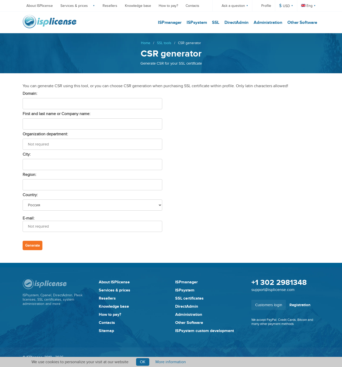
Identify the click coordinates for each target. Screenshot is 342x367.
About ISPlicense (39, 6)
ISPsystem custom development (204, 330)
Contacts (192, 6)
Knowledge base (138, 6)
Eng (307, 6)
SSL (215, 22)
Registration (300, 305)
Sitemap (106, 330)
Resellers (110, 6)
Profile (266, 6)
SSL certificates (189, 298)
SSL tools (164, 43)
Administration (268, 22)
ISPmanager (170, 22)
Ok (142, 361)
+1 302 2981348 (279, 282)
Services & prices (74, 6)
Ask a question (233, 6)
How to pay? (168, 6)
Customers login (268, 305)
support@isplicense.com (273, 289)
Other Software (302, 22)
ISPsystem (197, 22)
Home (145, 43)
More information (170, 361)
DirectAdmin (236, 22)
